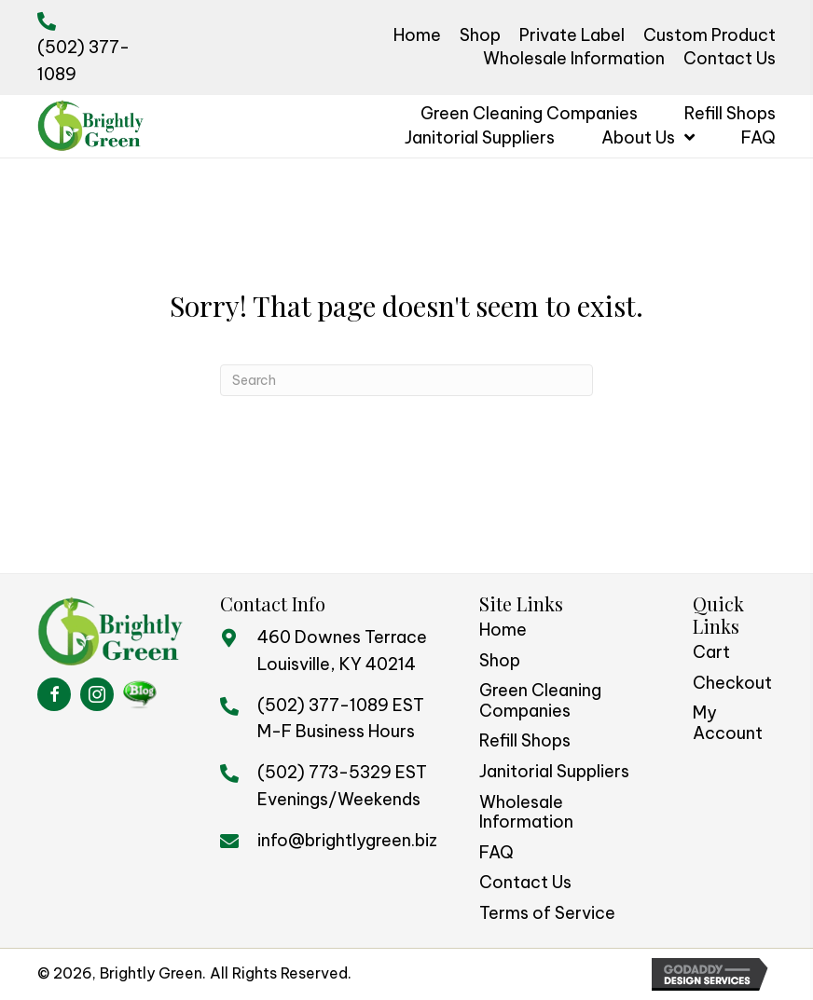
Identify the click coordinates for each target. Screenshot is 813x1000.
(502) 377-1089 (323, 705)
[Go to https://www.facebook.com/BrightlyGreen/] (54, 694)
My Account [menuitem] (728, 723)
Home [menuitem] (503, 629)
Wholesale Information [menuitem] (526, 812)
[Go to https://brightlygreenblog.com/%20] (140, 694)
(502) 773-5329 (324, 772)
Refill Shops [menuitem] (525, 740)
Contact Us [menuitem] (525, 882)
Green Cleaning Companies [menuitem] (540, 700)
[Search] (406, 380)
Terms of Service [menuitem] (547, 913)
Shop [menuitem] (499, 660)
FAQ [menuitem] (496, 852)
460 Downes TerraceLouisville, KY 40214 (342, 650)
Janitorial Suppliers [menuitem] (554, 771)
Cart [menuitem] (711, 652)
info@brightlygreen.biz (347, 840)
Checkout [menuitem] (732, 682)
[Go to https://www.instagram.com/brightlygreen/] (97, 694)
